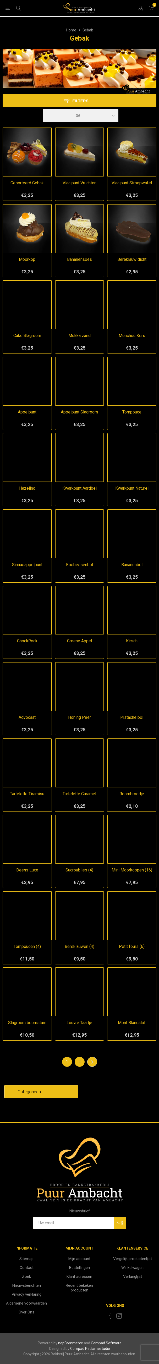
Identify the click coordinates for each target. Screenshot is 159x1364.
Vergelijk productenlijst (132, 1258)
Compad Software (106, 1343)
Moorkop (27, 259)
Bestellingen (79, 1267)
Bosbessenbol (79, 564)
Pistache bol (131, 717)
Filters (80, 100)
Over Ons (26, 1312)
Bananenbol (131, 564)
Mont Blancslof (132, 1022)
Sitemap (26, 1258)
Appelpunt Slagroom (79, 412)
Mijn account (79, 1258)
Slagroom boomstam (27, 1022)
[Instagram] (119, 1316)
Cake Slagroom (27, 335)
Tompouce (131, 412)
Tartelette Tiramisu (27, 793)
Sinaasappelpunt (27, 564)
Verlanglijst (132, 1276)
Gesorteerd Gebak (27, 182)
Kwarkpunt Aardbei (79, 488)
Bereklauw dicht (131, 259)
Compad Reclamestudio (90, 1348)
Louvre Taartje (79, 1022)
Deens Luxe (27, 870)
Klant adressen (79, 1276)
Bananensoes (79, 259)
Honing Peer (79, 717)
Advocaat (27, 717)
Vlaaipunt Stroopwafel (132, 182)
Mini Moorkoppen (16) (132, 870)
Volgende (92, 1062)
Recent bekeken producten (79, 1288)
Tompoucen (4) (27, 946)
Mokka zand (79, 335)
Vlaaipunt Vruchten (79, 182)
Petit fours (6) (132, 946)
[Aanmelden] (73, 1223)
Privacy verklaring (26, 1294)
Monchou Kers (132, 335)
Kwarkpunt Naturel (132, 488)
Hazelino (27, 488)
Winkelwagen (132, 1267)
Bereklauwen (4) (79, 946)
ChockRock (27, 640)
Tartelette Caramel (79, 793)
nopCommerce (70, 1343)
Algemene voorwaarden (26, 1303)
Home (71, 30)
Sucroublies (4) (79, 870)
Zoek (26, 1276)
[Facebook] (111, 1316)
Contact (27, 1267)
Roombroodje (131, 793)
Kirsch (132, 640)
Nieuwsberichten (26, 1285)
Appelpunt (27, 412)
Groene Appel (79, 640)
